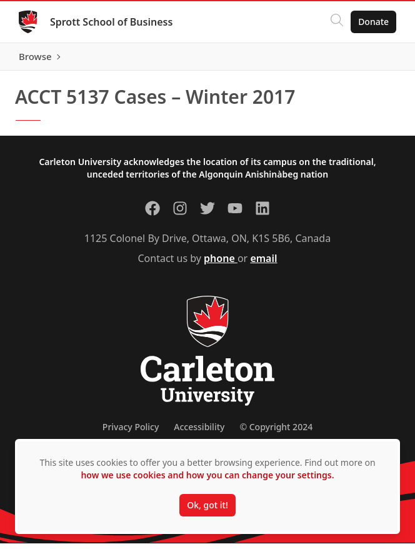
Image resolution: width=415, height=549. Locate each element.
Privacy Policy (130, 432)
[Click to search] (335, 22)
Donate (372, 22)
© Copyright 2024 (275, 432)
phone (221, 264)
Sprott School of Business (112, 22)
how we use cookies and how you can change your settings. (207, 475)
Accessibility (199, 432)
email (263, 264)
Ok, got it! (207, 505)
